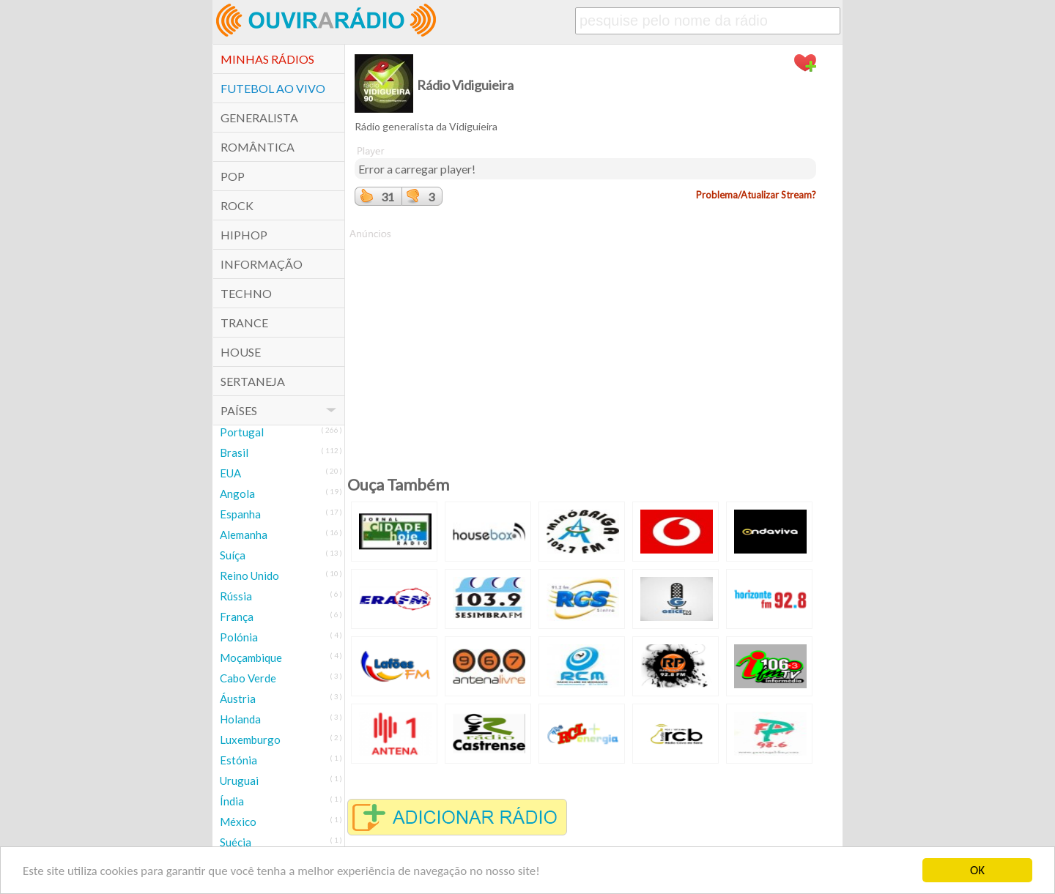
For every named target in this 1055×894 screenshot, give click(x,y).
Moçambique (251, 657)
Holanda (240, 719)
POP (233, 176)
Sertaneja (253, 381)
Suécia (235, 842)
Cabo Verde (248, 678)
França (236, 616)
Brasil (234, 452)
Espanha (240, 514)
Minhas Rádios (267, 59)
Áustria (238, 698)
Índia (232, 801)
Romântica (258, 147)
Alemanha (243, 534)
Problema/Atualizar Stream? (756, 195)
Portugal (242, 432)
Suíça (232, 555)
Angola (237, 493)
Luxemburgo (250, 739)
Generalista (259, 117)
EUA (230, 473)
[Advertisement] (585, 343)
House (241, 352)
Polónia (239, 637)
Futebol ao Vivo (273, 88)
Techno (246, 293)
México (238, 821)
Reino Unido (249, 575)
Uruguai (239, 780)
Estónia (238, 760)
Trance (244, 322)
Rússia (236, 596)
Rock (237, 205)
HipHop (244, 235)
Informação (262, 264)
